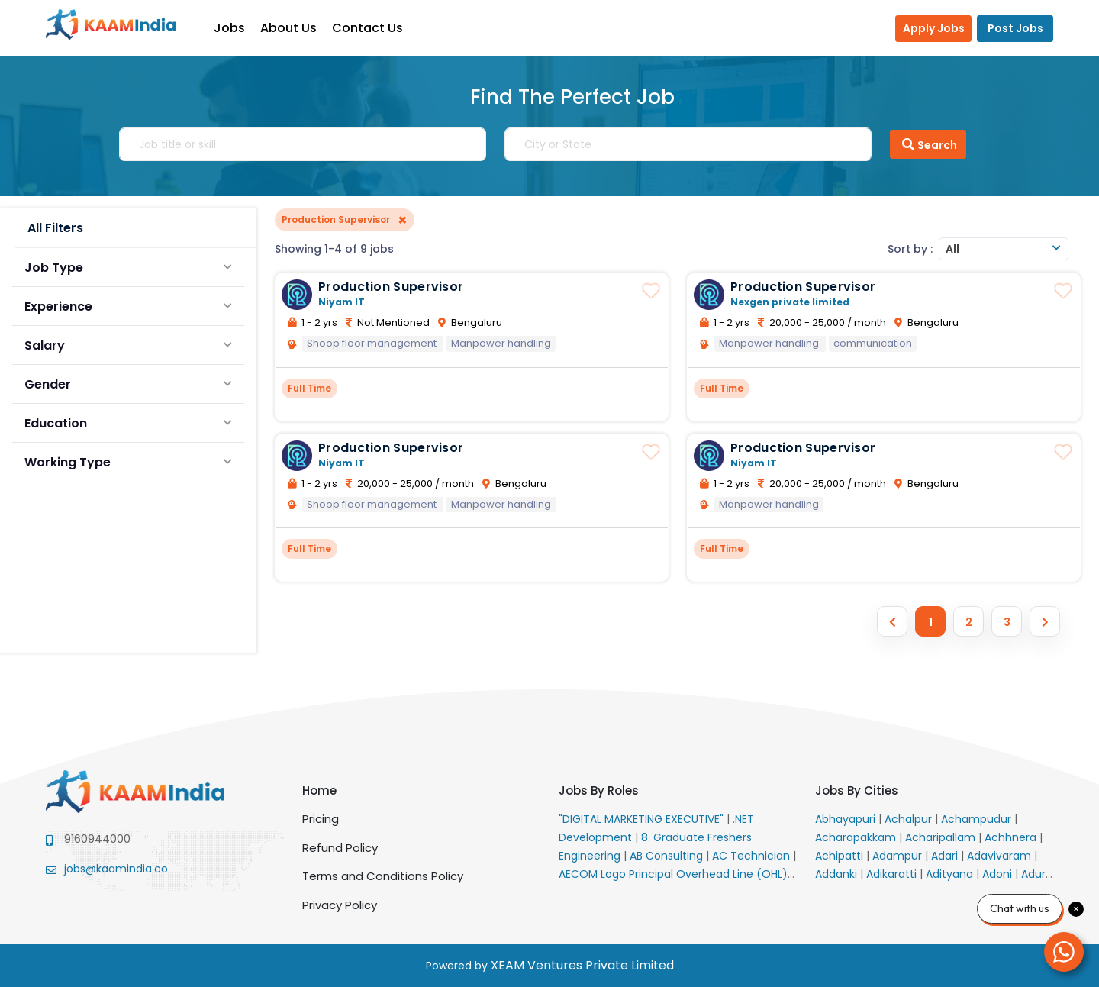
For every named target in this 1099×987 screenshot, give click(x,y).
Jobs (237, 28)
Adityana (951, 874)
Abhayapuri (846, 819)
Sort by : (910, 248)
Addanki (837, 874)
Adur (1035, 874)
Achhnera (1012, 837)
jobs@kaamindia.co (116, 868)
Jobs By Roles (599, 790)
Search (928, 144)
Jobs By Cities (856, 790)
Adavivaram (1000, 855)
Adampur (898, 855)
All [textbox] (952, 248)
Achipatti (840, 855)
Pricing (320, 819)
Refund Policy (340, 848)
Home (319, 790)
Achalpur (910, 819)
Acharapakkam (857, 837)
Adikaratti (893, 874)
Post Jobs (1015, 28)
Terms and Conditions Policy (382, 876)
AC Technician (752, 855)
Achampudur (977, 819)
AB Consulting (668, 855)
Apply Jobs (934, 28)
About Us (296, 28)
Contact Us (375, 28)
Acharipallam (941, 837)
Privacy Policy (339, 905)
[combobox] (1003, 248)
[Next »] (1045, 621)
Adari (946, 855)
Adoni (998, 874)
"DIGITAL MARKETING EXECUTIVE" (643, 819)
